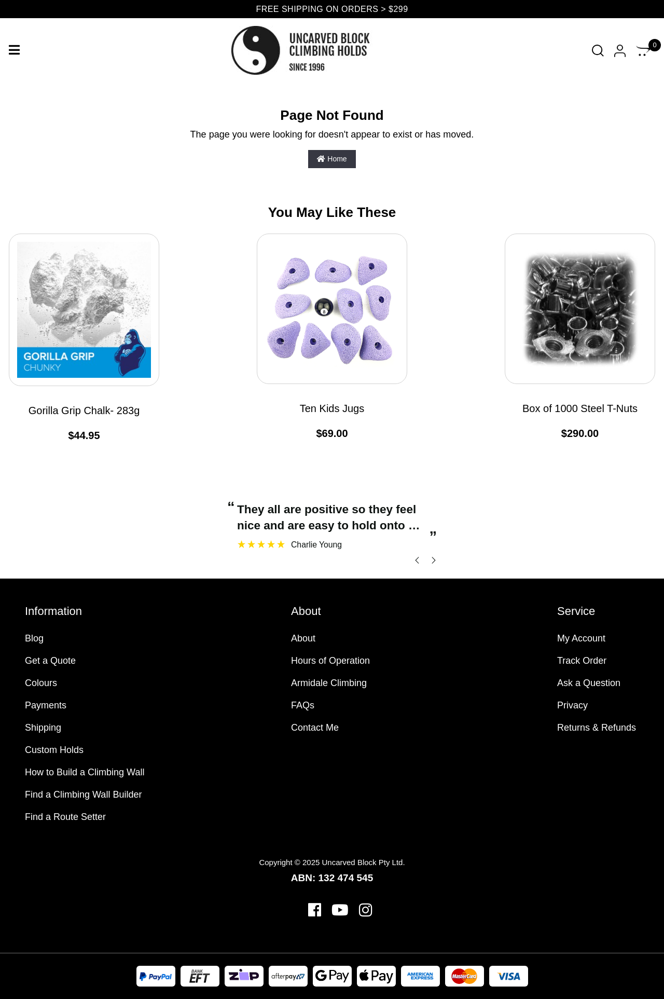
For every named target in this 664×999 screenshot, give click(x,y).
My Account (581, 638)
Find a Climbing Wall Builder (83, 794)
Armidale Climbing (329, 683)
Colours (41, 683)
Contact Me (315, 727)
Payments (45, 705)
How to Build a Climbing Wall (84, 772)
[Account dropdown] (620, 51)
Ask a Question (588, 683)
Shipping (43, 727)
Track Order (581, 660)
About (303, 638)
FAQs (302, 705)
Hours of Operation (330, 660)
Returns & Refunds (596, 727)
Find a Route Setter (65, 817)
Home (332, 159)
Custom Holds (54, 750)
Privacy (572, 705)
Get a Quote (50, 660)
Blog (34, 638)
